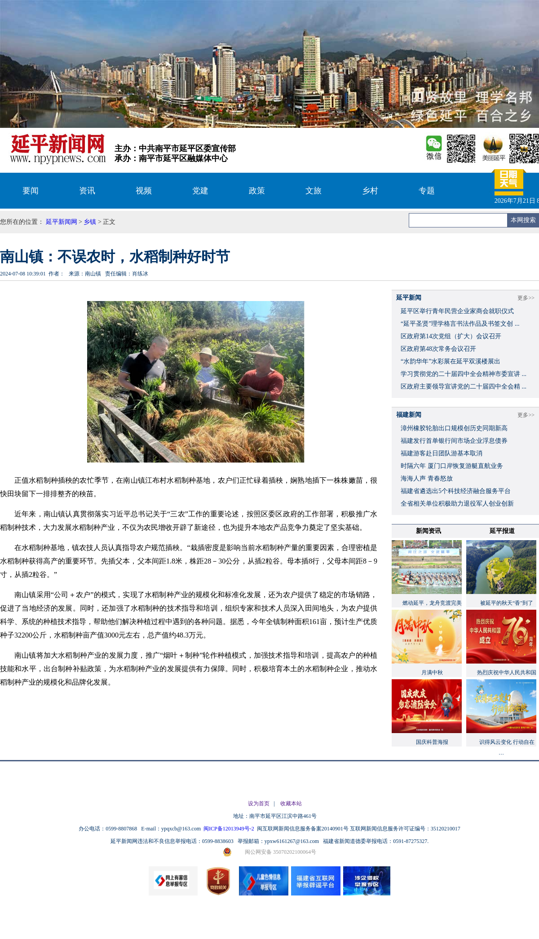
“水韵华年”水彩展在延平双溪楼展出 (450, 361)
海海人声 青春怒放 (427, 478)
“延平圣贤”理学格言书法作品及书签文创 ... (460, 323)
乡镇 (90, 221)
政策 (257, 190)
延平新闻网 (61, 221)
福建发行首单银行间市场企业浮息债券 (454, 440)
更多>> (526, 298)
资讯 (87, 190)
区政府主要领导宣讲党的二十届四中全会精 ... (463, 386)
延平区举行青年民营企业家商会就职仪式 (457, 311)
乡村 (370, 190)
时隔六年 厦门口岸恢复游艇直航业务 (452, 466)
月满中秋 (432, 672)
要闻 (30, 190)
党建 (200, 190)
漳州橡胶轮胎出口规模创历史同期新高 (454, 428)
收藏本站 (291, 803)
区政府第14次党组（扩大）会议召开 (451, 336)
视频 (144, 190)
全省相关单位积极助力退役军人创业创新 (457, 503)
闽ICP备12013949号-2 (229, 828)
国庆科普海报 (432, 742)
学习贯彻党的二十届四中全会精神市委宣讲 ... (463, 374)
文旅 (313, 190)
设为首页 (259, 803)
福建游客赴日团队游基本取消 (441, 453)
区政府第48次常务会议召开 (438, 348)
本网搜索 (523, 220)
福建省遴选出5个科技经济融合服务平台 (456, 491)
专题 (427, 190)
